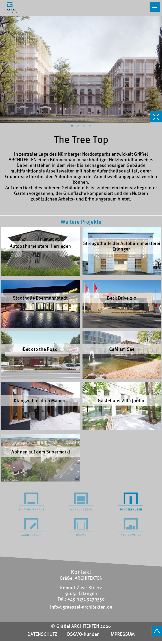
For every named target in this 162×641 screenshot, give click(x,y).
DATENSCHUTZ (42, 634)
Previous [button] (5, 68)
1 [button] (72, 126)
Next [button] (157, 68)
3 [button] (84, 126)
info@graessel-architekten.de (81, 607)
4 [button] (90, 126)
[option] (81, 69)
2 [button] (78, 126)
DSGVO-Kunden (83, 634)
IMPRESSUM (122, 634)
